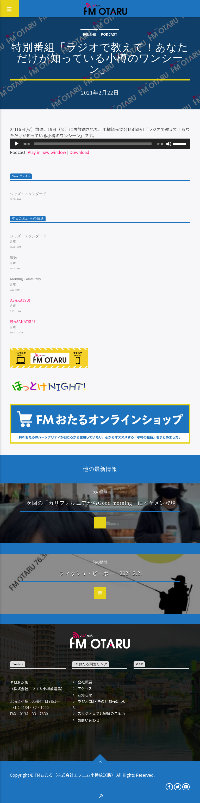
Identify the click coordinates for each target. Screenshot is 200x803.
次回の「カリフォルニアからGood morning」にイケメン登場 (101, 503)
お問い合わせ (88, 720)
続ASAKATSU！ (23, 322)
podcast (109, 34)
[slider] (93, 143)
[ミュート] (168, 143)
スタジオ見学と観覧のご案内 (101, 713)
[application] (100, 144)
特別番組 (89, 34)
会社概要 (85, 681)
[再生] (16, 143)
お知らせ (85, 695)
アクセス (85, 688)
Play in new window (47, 152)
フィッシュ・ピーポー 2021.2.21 (101, 573)
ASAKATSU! (20, 300)
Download (79, 152)
